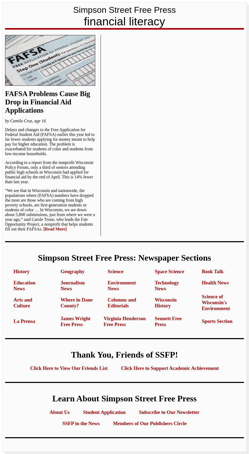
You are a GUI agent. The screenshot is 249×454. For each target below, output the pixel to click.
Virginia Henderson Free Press (125, 321)
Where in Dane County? (77, 302)
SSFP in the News (80, 423)
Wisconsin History (166, 302)
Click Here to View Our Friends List (69, 368)
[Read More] (55, 229)
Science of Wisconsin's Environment (216, 302)
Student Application (104, 412)
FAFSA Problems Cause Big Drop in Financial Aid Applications (47, 102)
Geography (73, 271)
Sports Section (217, 321)
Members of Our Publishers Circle (150, 423)
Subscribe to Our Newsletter (169, 412)
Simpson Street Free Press (124, 10)
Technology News (167, 285)
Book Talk (213, 271)
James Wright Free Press (76, 321)
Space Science (169, 271)
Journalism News (73, 285)
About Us (59, 412)
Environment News (122, 285)
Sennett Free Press (168, 321)
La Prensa (24, 321)
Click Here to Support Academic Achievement (170, 368)
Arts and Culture (23, 302)
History (22, 271)
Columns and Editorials (122, 302)
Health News (215, 282)
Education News (25, 285)
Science (116, 271)
